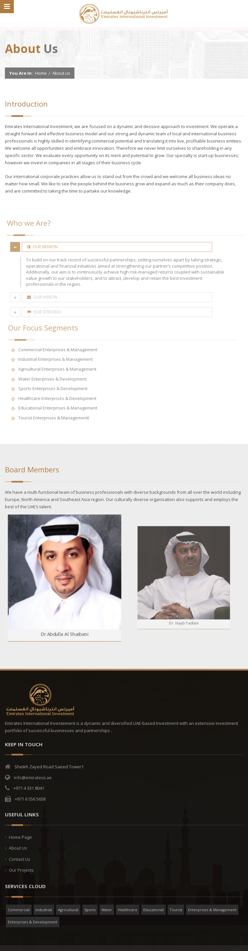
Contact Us (19, 859)
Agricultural (68, 909)
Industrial (44, 909)
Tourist (176, 909)
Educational (153, 909)
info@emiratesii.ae (33, 777)
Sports (90, 909)
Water (106, 909)
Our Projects (21, 870)
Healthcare (127, 909)
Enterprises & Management (212, 909)
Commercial (19, 909)
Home (41, 73)
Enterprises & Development (32, 921)
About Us (18, 848)
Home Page (20, 837)
